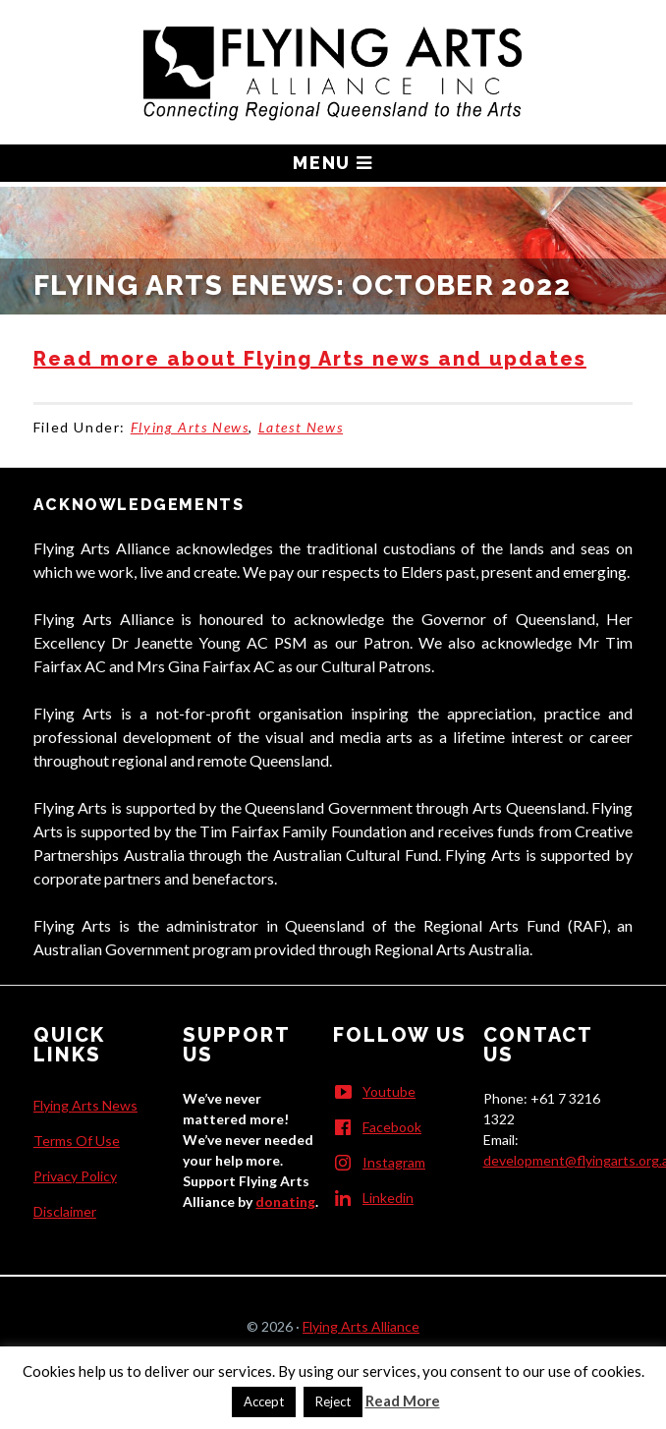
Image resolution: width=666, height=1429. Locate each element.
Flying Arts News (190, 427)
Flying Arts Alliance (361, 1326)
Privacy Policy (75, 1176)
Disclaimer (64, 1211)
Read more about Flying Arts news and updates (309, 359)
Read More (402, 1400)
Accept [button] (264, 1401)
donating (285, 1201)
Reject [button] (333, 1401)
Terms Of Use (76, 1140)
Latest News (301, 427)
